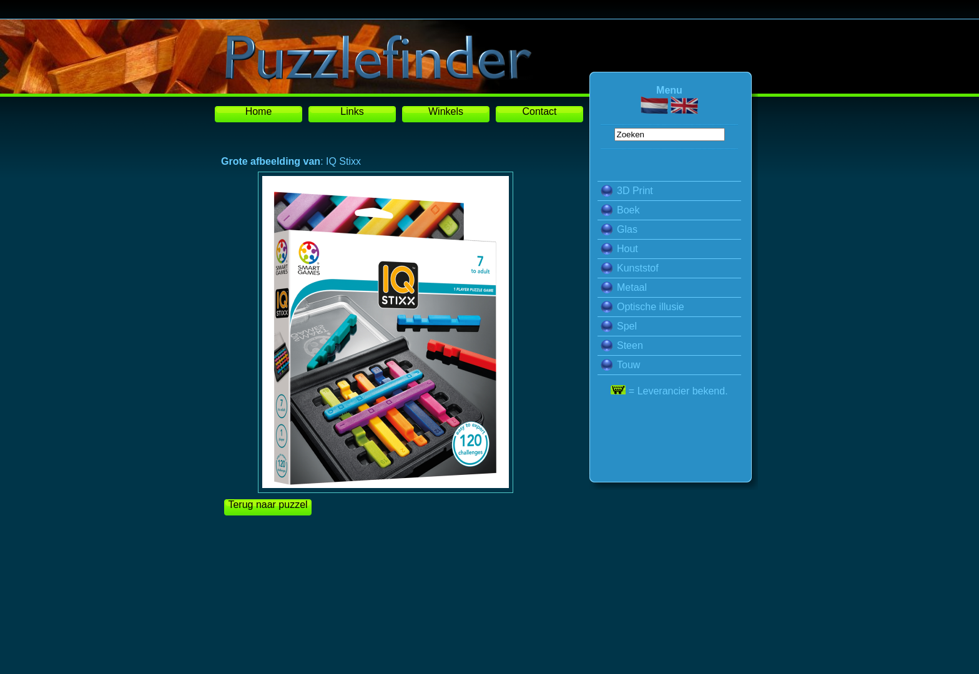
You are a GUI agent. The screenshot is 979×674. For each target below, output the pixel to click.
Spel (619, 326)
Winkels (445, 111)
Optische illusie (642, 306)
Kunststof (630, 268)
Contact (539, 111)
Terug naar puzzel (267, 504)
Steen (622, 345)
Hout (619, 248)
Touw (620, 364)
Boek (620, 210)
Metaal (624, 287)
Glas (619, 229)
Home (258, 111)
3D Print (627, 190)
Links (351, 111)
